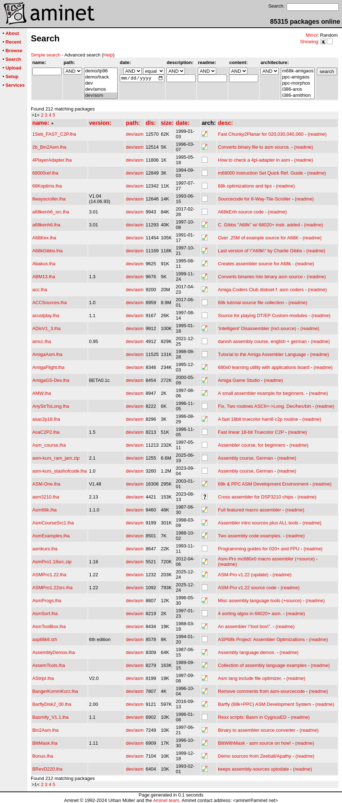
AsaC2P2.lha (46, 432)
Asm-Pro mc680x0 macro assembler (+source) (266, 558)
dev (101, 83)
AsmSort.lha (45, 613)
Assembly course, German (245, 458)
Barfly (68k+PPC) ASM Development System (264, 704)
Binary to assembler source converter (256, 730)
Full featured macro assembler (249, 510)
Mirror (312, 35)
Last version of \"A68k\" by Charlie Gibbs (260, 250)
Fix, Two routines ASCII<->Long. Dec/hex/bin (264, 406)
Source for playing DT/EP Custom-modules (262, 315)
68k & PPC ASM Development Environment (263, 484)
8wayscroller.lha (49, 199)
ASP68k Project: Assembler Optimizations (261, 639)
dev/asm (101, 96)
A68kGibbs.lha (47, 250)
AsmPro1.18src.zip (52, 561)
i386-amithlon (297, 96)
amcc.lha (41, 341)
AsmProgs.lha (46, 600)
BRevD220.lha (47, 769)
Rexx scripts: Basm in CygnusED (252, 717)
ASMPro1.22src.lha (52, 587)
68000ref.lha (45, 173)
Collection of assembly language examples (262, 665)
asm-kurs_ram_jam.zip (55, 458)
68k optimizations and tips (245, 186)
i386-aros (297, 89)
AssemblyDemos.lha (53, 652)
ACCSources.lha (49, 302)
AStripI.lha (43, 678)
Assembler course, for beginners (251, 445)
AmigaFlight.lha (48, 367)
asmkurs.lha (45, 548)
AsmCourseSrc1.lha (53, 522)
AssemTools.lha (48, 665)
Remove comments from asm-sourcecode (261, 691)
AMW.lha (41, 393)
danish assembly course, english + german (262, 341)
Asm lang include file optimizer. (250, 678)
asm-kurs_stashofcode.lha (59, 471)
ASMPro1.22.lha (49, 574)
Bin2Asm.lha (45, 730)
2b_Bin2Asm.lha (49, 147)
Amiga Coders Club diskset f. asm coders (261, 289)
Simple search (45, 55)
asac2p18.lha (46, 419)
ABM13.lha (43, 276)
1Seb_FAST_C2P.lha (54, 134)
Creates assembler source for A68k (254, 263)
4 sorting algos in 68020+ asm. (250, 613)
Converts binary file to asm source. (254, 147)
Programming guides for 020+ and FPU (259, 548)
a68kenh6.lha (46, 224)
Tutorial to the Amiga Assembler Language (262, 354)
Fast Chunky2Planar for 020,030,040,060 (261, 134)
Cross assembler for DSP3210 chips (255, 497)
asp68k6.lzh (44, 639)
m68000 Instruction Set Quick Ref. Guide (260, 173)
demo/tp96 (101, 71)
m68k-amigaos (297, 71)
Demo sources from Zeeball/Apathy (254, 756)
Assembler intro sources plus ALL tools (258, 522)
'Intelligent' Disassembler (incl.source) (257, 328)
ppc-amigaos (297, 77)
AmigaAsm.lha (47, 354)
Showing (309, 41)
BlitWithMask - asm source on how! (254, 743)
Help (108, 55)
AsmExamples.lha (51, 535)
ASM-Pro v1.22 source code (247, 587)
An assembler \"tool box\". (245, 626)
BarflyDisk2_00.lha (51, 704)
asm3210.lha (45, 497)
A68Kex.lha (44, 237)
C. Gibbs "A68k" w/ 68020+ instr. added (259, 224)
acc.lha (39, 289)
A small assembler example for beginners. (261, 393)
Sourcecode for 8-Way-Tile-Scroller (254, 199)
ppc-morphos (297, 83)
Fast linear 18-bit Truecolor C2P (251, 432)
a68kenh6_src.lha (50, 212)
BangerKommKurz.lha (55, 691)
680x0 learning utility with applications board (263, 367)
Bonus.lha (42, 756)
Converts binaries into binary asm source (260, 276)
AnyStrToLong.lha (50, 406)
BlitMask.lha (45, 743)
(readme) (317, 134)
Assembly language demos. (246, 652)
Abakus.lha (43, 263)
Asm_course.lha (49, 445)
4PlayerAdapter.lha (52, 160)
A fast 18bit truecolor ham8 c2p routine (258, 419)
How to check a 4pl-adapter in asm (254, 160)
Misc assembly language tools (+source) (259, 600)
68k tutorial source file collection (251, 302)
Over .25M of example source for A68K (258, 237)
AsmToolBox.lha (49, 626)
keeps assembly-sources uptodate (253, 769)
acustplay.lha (45, 315)
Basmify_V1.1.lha (50, 717)
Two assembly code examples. (250, 535)
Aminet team (166, 800)
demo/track (101, 77)
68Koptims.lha (47, 186)
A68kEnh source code (241, 212)
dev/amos (101, 89)
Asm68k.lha (44, 510)
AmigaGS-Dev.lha (50, 380)
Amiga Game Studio (239, 380)
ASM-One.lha (46, 484)
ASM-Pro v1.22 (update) (243, 574)
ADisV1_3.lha (46, 328)
